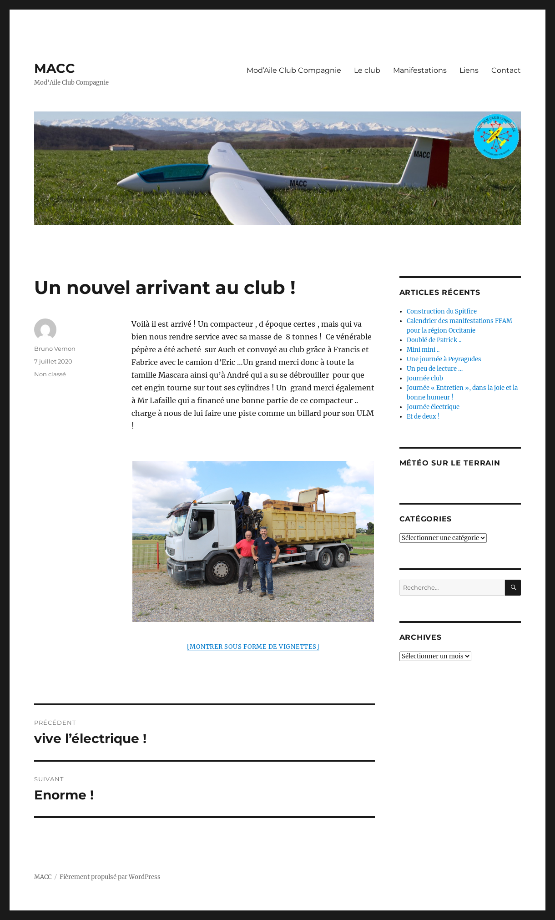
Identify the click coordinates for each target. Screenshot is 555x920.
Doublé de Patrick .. (434, 340)
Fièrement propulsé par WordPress (110, 877)
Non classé (50, 374)
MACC (54, 68)
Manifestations (420, 70)
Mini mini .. (423, 350)
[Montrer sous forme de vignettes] (253, 647)
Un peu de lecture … (435, 369)
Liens (469, 70)
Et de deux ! (423, 416)
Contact (506, 70)
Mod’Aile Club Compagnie (294, 70)
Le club (367, 70)
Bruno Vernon (55, 348)
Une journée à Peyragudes (444, 359)
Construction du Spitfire (442, 311)
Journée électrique (433, 407)
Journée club (425, 378)
